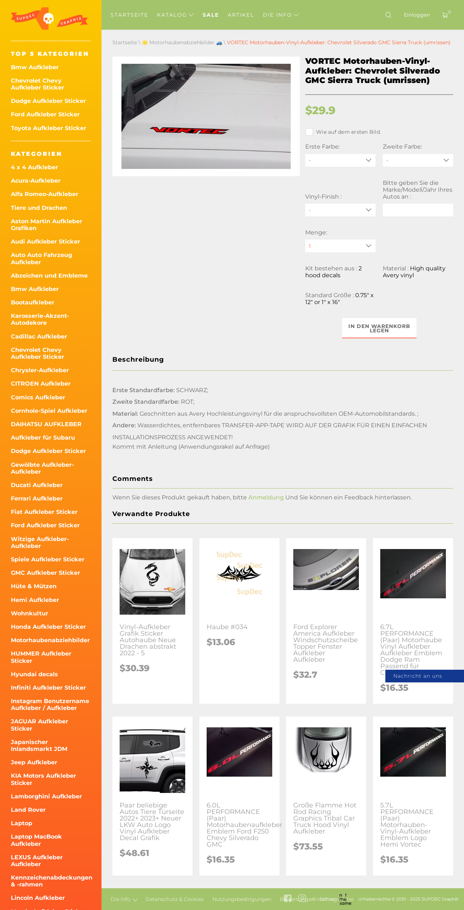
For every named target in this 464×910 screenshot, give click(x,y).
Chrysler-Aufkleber (40, 370)
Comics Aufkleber (38, 397)
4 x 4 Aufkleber (34, 167)
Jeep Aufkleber (34, 762)
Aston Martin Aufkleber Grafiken (46, 225)
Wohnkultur (29, 613)
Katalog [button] (175, 15)
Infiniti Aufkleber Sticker (48, 687)
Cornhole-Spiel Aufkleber (49, 410)
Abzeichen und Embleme (49, 275)
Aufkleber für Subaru (43, 437)
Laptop (21, 823)
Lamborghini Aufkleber (46, 796)
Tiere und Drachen (39, 207)
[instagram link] (302, 898)
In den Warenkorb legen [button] (379, 328)
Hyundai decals (34, 674)
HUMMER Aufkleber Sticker (41, 657)
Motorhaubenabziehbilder (50, 640)
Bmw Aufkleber (35, 67)
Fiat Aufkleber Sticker (44, 511)
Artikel (241, 15)
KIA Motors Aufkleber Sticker (43, 779)
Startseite (129, 15)
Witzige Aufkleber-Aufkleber (40, 542)
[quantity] (340, 246)
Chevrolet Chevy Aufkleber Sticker (37, 84)
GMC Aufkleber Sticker (45, 572)
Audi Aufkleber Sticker (45, 241)
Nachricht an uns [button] (417, 676)
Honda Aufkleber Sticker (48, 626)
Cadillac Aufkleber (39, 336)
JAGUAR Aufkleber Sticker (39, 725)
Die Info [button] (281, 15)
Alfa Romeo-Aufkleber (44, 194)
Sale (211, 15)
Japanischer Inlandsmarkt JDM (39, 745)
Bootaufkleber (32, 302)
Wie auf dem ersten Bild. (343, 132)
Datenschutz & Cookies (174, 899)
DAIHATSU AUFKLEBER (46, 424)
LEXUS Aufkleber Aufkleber (37, 861)
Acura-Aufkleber (36, 180)
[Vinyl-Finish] (340, 210)
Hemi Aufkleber (35, 600)
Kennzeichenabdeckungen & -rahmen (51, 881)
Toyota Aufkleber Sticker (48, 128)
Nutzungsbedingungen (241, 899)
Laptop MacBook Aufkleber (36, 840)
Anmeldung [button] (266, 497)
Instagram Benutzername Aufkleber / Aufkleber (50, 704)
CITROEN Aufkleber (41, 383)
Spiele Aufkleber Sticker (47, 559)
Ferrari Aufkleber (37, 498)
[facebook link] (287, 898)
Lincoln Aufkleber (38, 897)
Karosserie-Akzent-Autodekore (40, 319)
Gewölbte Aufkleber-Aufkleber (42, 468)
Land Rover (28, 809)
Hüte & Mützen (34, 586)
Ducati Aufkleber (37, 485)
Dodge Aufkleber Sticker (48, 100)
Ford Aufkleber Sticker (45, 114)
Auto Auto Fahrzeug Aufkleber (41, 258)
